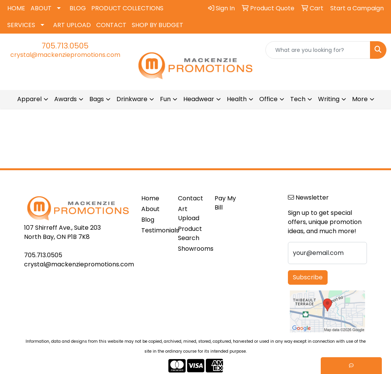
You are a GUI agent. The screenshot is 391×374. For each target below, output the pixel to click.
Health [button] (237, 99)
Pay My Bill (225, 203)
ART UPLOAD (72, 25)
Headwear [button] (198, 99)
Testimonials (155, 230)
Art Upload (188, 213)
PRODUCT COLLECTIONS (127, 8)
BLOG (77, 8)
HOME (16, 8)
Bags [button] (96, 99)
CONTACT (111, 25)
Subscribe (308, 277)
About (150, 209)
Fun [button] (165, 99)
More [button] (360, 99)
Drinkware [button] (131, 99)
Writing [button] (328, 99)
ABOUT (41, 8)
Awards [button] (65, 99)
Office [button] (268, 99)
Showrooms (191, 248)
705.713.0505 (65, 45)
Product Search (190, 233)
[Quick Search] (317, 50)
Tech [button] (297, 99)
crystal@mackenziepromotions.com (65, 54)
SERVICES (21, 25)
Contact (190, 198)
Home (150, 198)
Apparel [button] (29, 99)
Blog (147, 219)
